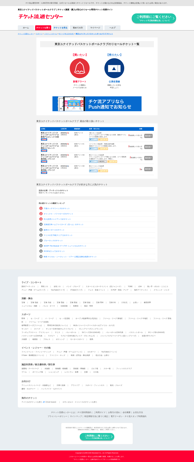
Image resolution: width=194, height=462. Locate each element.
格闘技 (35, 339)
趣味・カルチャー (28, 389)
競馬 (91, 339)
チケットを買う (43, 28)
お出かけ (26, 381)
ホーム (26, 28)
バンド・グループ (73, 286)
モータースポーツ (77, 339)
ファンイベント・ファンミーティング (36, 352)
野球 (23, 318)
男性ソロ (44, 286)
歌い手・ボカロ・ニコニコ (157, 286)
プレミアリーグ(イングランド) (90, 329)
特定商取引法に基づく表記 (96, 416)
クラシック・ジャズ (161, 290)
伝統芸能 (64, 306)
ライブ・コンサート (32, 282)
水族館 (47, 369)
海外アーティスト (141, 290)
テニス (57, 332)
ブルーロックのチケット (53, 241)
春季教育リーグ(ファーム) (32, 325)
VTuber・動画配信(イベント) (33, 355)
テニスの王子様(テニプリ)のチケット (58, 235)
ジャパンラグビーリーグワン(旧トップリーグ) (118, 336)
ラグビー (51, 336)
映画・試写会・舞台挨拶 (80, 355)
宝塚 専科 (100, 302)
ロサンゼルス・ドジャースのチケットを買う (80, 402)
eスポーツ (92, 352)
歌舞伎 (75, 306)
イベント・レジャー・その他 (36, 348)
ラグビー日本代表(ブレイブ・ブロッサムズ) (78, 336)
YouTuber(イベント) (109, 352)
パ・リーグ (49, 318)
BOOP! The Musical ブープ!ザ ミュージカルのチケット (65, 246)
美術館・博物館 (79, 369)
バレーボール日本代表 (114, 332)
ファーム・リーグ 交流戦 (38, 322)
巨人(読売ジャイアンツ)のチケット (57, 219)
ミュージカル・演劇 (29, 306)
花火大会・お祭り (102, 355)
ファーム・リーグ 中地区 (138, 318)
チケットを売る (60, 28)
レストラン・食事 (71, 372)
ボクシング (60, 339)
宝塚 (23, 302)
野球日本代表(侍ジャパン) (57, 325)
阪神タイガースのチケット (54, 230)
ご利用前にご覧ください (153, 18)
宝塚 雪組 (60, 302)
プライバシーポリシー (57, 416)
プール (24, 372)
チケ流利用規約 (84, 412)
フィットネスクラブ (124, 369)
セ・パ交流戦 (64, 318)
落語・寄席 (88, 306)
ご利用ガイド (100, 412)
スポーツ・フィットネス (94, 385)
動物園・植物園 (61, 369)
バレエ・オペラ (49, 306)
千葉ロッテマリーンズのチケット (57, 208)
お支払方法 (138, 412)
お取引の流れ (114, 412)
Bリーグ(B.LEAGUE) (156, 332)
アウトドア (75, 385)
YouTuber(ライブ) (58, 290)
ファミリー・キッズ (57, 355)
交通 (86, 372)
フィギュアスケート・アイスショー (35, 332)
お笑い (135, 302)
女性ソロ (57, 286)
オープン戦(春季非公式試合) (86, 318)
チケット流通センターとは (63, 412)
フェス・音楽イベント (96, 290)
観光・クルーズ (116, 385)
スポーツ (26, 314)
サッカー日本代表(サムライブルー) (59, 329)
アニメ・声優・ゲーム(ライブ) (33, 290)
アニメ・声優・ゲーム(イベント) (69, 352)
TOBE (130, 286)
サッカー (25, 329)
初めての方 (78, 28)
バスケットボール (136, 332)
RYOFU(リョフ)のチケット (54, 251)
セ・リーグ (35, 318)
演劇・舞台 (27, 298)
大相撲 (24, 339)
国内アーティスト (28, 286)
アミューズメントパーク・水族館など (36, 385)
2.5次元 (124, 302)
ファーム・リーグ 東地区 (113, 318)
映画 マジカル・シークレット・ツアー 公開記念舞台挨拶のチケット (70, 257)
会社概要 (127, 412)
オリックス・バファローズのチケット (58, 214)
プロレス (46, 339)
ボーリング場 (37, 372)
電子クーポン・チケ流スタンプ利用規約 (128, 416)
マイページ (95, 28)
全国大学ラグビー (149, 336)
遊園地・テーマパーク (30, 369)
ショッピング (53, 372)
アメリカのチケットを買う (32, 402)
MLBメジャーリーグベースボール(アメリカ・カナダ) (93, 325)
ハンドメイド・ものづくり (51, 389)
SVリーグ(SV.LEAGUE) (91, 332)
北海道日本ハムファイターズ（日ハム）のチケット (64, 224)
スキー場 (107, 369)
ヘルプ (112, 28)
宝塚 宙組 (86, 302)
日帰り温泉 (61, 385)
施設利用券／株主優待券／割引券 (38, 364)
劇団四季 (147, 302)
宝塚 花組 (34, 302)
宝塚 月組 (47, 302)
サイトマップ (76, 416)
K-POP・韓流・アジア (120, 290)
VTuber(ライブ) (76, 290)
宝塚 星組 (73, 302)
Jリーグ (37, 329)
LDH (140, 286)
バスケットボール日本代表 (32, 336)
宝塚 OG (112, 302)
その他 (95, 372)
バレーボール (71, 332)
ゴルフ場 (94, 369)
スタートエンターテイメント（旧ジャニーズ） (104, 286)
